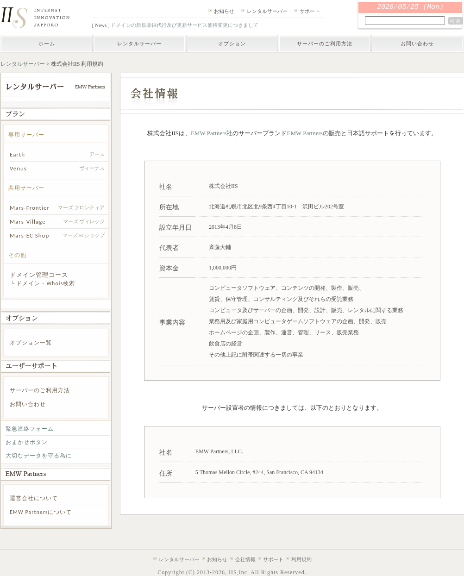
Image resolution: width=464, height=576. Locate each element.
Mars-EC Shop (29, 235)
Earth (17, 154)
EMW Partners (304, 133)
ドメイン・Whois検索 (45, 283)
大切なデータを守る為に (39, 455)
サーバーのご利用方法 (324, 43)
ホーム (46, 43)
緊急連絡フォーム (30, 429)
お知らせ (224, 11)
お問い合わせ (417, 43)
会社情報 (245, 559)
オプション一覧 (31, 342)
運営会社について (34, 498)
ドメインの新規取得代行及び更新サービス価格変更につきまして (184, 25)
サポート (310, 11)
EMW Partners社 (211, 133)
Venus (18, 168)
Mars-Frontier (30, 207)
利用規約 (301, 559)
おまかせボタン (27, 442)
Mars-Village (28, 221)
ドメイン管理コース (39, 274)
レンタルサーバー (267, 11)
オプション (232, 43)
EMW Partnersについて (41, 512)
